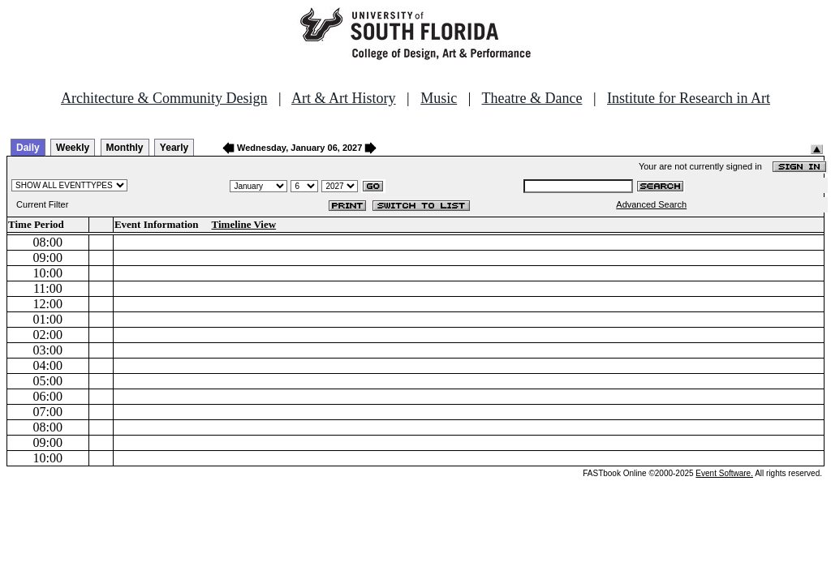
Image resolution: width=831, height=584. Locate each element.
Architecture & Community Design (164, 98)
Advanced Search (651, 204)
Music (438, 98)
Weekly (72, 147)
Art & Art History (343, 98)
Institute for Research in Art (688, 98)
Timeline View (244, 224)
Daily (28, 147)
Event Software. (724, 473)
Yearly (174, 147)
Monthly (125, 147)
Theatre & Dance (531, 98)
